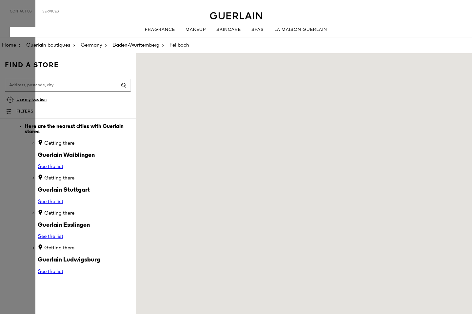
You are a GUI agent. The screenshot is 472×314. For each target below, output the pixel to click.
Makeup (196, 30)
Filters (24, 111)
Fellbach (179, 45)
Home (9, 45)
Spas (257, 30)
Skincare (228, 30)
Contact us (21, 11)
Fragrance (160, 30)
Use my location (31, 99)
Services (50, 11)
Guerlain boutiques (48, 45)
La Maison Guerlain (300, 30)
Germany (91, 45)
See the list (50, 166)
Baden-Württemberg (135, 45)
